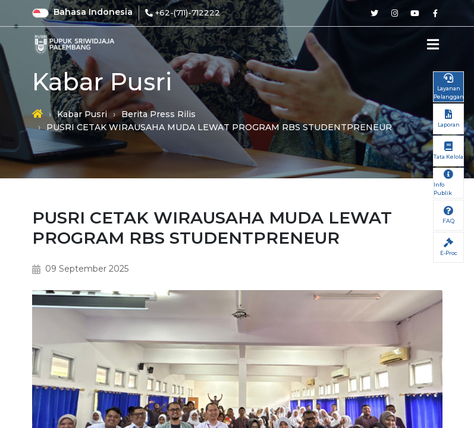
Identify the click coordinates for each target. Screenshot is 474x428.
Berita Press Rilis (158, 114)
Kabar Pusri (82, 114)
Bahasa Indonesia (93, 12)
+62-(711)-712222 (187, 12)
